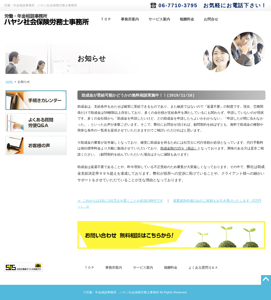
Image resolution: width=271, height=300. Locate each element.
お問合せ (211, 19)
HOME (9, 82)
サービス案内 (159, 19)
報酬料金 (187, 19)
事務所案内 (130, 19)
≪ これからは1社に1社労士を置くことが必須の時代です (120, 201)
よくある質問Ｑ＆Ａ (203, 267)
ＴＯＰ (105, 19)
